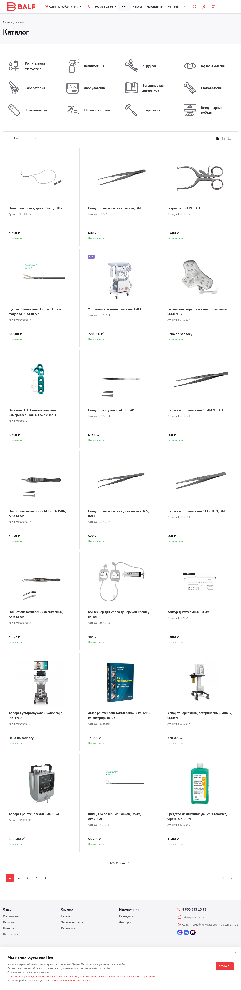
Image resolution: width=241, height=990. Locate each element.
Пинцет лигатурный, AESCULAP (111, 410)
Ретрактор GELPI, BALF (184, 208)
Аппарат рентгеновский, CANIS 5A (34, 814)
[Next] (231, 877)
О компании (11, 916)
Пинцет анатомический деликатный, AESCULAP (36, 614)
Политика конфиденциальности (26, 976)
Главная (7, 22)
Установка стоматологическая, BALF (115, 309)
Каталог (137, 6)
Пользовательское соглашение (97, 976)
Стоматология (211, 88)
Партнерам (10, 934)
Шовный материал (97, 110)
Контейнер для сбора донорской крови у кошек (118, 614)
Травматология (36, 110)
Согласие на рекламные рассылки (135, 976)
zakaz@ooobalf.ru (194, 917)
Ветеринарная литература (153, 87)
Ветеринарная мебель (211, 110)
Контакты (173, 6)
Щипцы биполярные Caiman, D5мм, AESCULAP (114, 816)
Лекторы (125, 922)
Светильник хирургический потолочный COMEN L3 (197, 311)
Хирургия (149, 66)
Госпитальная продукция (35, 65)
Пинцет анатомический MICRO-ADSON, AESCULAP (37, 513)
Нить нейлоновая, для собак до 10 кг (36, 208)
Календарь (126, 916)
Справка (67, 909)
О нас (7, 909)
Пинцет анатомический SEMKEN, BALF (195, 410)
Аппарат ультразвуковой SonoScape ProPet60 (35, 715)
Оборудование (95, 88)
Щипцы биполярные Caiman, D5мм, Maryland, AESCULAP (35, 311)
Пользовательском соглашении (72, 980)
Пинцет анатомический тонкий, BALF (115, 208)
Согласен (225, 966)
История (8, 922)
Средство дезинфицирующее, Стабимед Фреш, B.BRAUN (197, 816)
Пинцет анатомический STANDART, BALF (197, 511)
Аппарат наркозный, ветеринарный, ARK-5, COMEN (199, 715)
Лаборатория (35, 88)
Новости (8, 928)
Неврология (151, 110)
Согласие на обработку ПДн (62, 976)
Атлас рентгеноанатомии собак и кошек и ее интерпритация (119, 715)
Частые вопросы (72, 922)
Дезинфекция (94, 66)
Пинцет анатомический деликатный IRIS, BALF (118, 513)
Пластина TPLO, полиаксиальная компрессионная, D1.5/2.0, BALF (33, 412)
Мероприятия (155, 6)
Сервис (124, 6)
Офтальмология (213, 66)
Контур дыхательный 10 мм (188, 612)
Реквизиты (68, 928)
